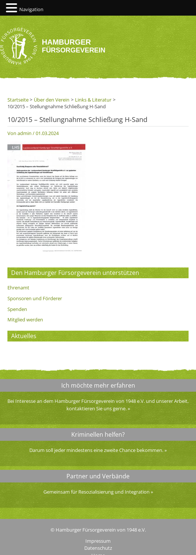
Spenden (17, 309)
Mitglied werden (25, 319)
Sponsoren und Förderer (34, 298)
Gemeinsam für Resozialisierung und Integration (96, 491)
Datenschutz (98, 548)
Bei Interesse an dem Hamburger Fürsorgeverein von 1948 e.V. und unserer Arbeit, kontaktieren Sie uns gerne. (98, 405)
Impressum (98, 541)
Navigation (31, 9)
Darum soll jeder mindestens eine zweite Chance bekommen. (96, 450)
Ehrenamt (18, 287)
